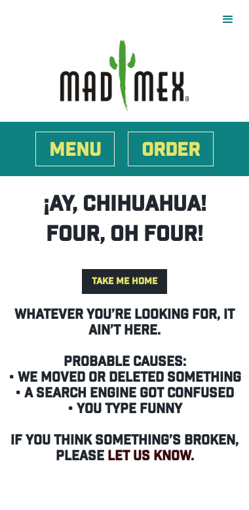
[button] (234, 19)
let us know (149, 456)
